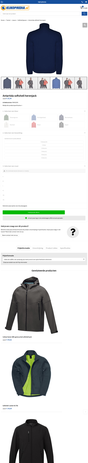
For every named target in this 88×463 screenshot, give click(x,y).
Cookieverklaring (50, 441)
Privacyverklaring (50, 443)
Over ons (3, 441)
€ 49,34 (50, 373)
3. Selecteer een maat (10, 166)
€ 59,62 (7, 322)
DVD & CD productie (50, 406)
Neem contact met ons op (10, 235)
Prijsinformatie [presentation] (24, 248)
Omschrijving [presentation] (37, 248)
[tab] (24, 248)
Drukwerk (47, 403)
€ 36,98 (7, 373)
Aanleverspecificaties (7, 443)
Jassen (14, 20)
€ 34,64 (50, 322)
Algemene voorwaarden (52, 438)
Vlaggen (47, 414)
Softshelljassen (22, 20)
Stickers (47, 419)
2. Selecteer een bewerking (12, 133)
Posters (47, 416)
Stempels (48, 424)
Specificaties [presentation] (65, 248)
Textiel (8, 20)
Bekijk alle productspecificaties (12, 105)
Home (2, 20)
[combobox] (41, 14)
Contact (3, 438)
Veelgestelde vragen (7, 446)
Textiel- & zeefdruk (50, 422)
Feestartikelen (49, 429)
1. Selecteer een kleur (10, 111)
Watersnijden (49, 409)
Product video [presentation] (51, 248)
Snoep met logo (49, 427)
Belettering (48, 411)
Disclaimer (48, 446)
